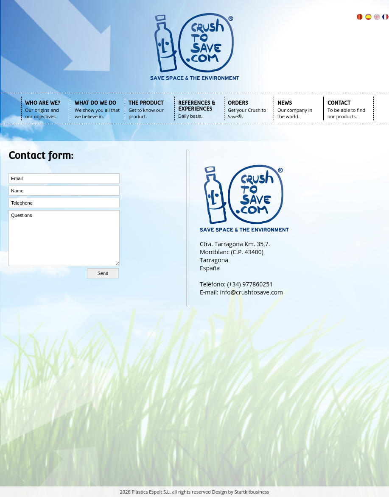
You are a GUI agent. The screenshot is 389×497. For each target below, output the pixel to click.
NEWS (284, 103)
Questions (64, 238)
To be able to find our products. (346, 113)
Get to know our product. (146, 113)
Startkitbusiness (252, 492)
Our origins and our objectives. (42, 113)
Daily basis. (190, 116)
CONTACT (338, 103)
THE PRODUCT (146, 103)
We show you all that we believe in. (97, 113)
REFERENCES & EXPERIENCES (196, 106)
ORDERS (238, 103)
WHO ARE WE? (42, 103)
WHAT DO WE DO (95, 103)
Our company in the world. (294, 113)
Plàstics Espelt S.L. (151, 492)
